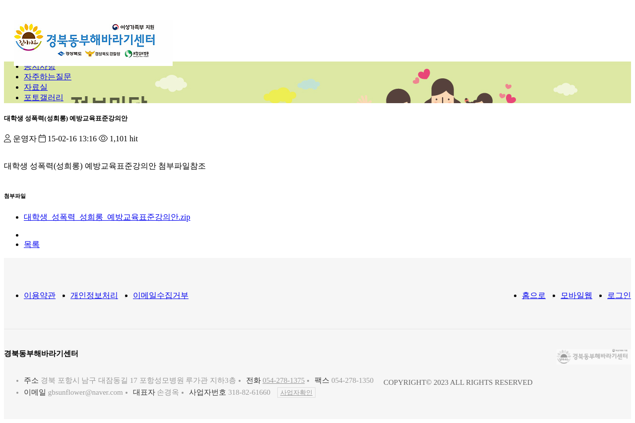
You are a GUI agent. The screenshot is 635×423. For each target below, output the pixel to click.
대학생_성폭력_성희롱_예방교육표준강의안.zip (107, 217)
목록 (32, 244)
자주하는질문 (47, 76)
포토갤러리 (44, 97)
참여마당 (480, 32)
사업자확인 (296, 392)
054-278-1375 (283, 380)
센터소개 (252, 32)
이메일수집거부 (161, 295)
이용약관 (40, 295)
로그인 (619, 295)
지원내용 (304, 32)
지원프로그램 (366, 32)
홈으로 (534, 295)
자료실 (36, 87)
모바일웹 (576, 295)
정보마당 (427, 32)
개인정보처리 (94, 295)
